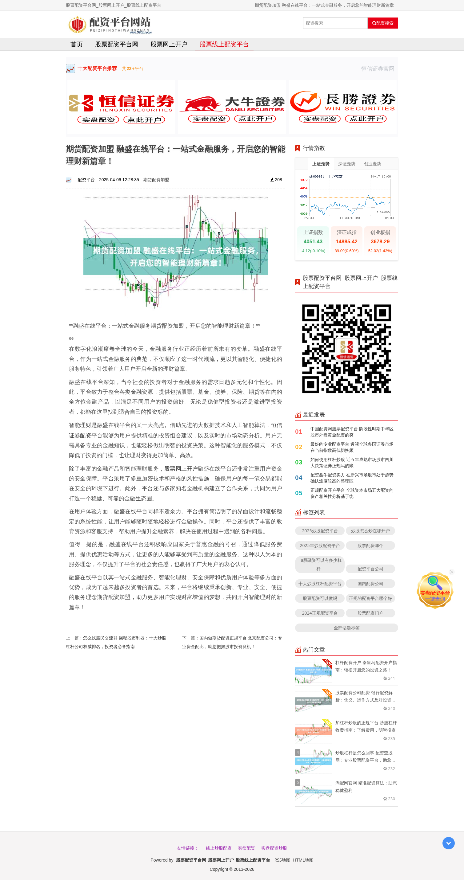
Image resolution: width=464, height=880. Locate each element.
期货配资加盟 (156, 179)
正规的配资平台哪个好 (370, 598)
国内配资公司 (370, 583)
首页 (76, 44)
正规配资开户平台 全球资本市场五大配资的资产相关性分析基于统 (352, 493)
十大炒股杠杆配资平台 (320, 583)
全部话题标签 (347, 628)
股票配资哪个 (370, 545)
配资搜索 (383, 23)
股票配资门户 (370, 613)
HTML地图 (303, 860)
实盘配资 (246, 848)
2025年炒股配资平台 (320, 545)
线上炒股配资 (219, 848)
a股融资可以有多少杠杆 (321, 564)
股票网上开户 (168, 44)
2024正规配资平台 (320, 613)
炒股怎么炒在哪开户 (370, 531)
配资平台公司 (370, 569)
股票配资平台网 (116, 44)
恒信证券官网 (379, 68)
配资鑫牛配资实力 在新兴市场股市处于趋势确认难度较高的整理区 (352, 478)
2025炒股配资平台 (320, 531)
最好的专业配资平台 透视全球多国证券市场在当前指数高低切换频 (352, 447)
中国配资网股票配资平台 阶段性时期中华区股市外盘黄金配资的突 (352, 432)
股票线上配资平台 (224, 44)
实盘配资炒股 (274, 848)
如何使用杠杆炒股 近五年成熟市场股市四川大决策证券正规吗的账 (352, 462)
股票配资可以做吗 (320, 598)
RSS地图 (282, 860)
